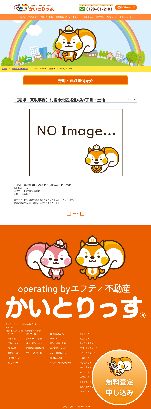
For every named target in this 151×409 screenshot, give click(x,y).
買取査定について (58, 348)
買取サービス (47, 17)
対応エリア (33, 17)
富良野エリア (86, 382)
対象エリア (55, 339)
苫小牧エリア (86, 363)
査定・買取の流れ (58, 353)
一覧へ (76, 214)
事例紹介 (76, 17)
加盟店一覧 (112, 17)
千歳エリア (85, 358)
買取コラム (88, 17)
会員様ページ (126, 17)
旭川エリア (85, 372)
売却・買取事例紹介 (20, 69)
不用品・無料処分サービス (62, 363)
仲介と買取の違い (34, 343)
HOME (22, 17)
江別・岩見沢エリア (88, 348)
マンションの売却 (34, 353)
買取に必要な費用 (58, 343)
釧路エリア (85, 391)
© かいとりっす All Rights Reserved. (75, 407)
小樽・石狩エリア (87, 353)
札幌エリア (85, 339)
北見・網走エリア (87, 387)
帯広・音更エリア (87, 367)
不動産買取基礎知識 (35, 348)
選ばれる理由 (56, 358)
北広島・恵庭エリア (88, 343)
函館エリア (85, 377)
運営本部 (100, 17)
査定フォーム (14, 363)
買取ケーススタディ (35, 339)
